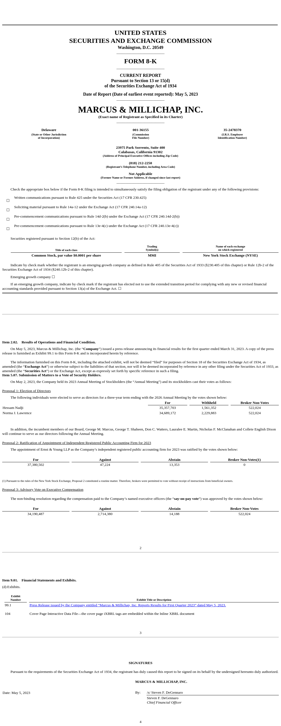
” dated (200, 605)
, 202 (219, 605)
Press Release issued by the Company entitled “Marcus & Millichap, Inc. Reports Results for (99, 605)
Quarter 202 (183, 605)
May (209, 605)
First (171, 605)
